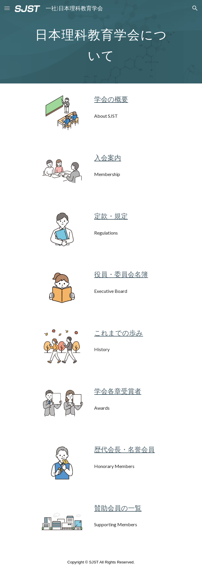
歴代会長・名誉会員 (124, 449)
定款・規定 (111, 216)
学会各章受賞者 (117, 391)
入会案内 (107, 158)
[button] (7, 8)
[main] (101, 42)
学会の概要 (111, 99)
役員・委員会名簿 (121, 274)
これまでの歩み (118, 333)
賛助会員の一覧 (117, 508)
